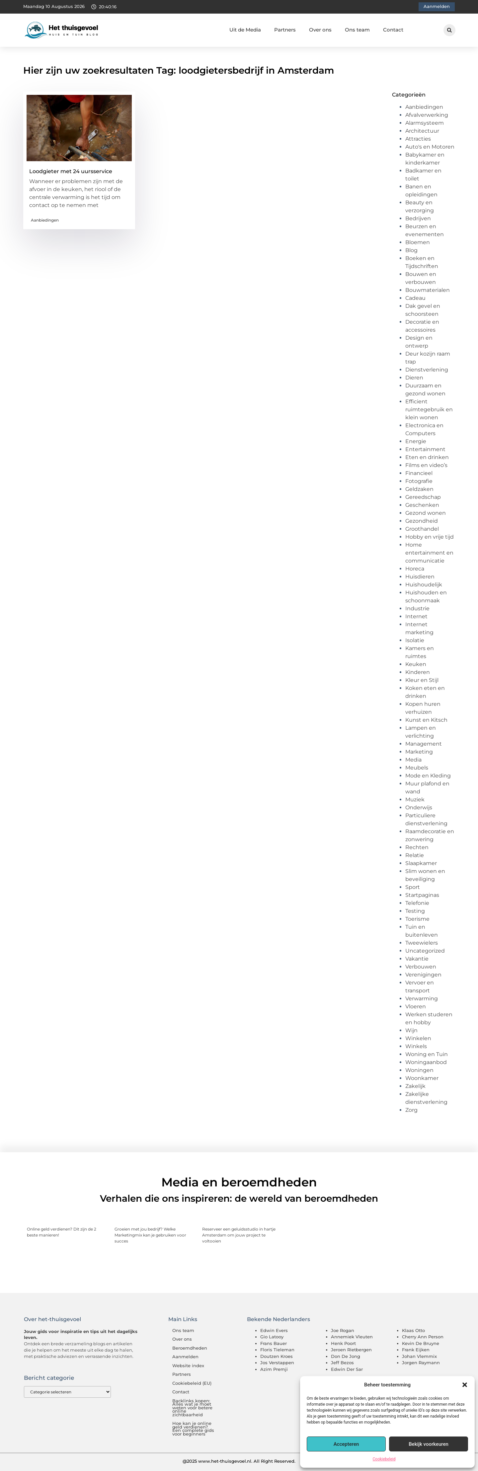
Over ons (320, 30)
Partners (285, 30)
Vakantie (417, 959)
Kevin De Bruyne (420, 1343)
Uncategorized (425, 951)
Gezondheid (421, 521)
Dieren (414, 377)
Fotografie (419, 481)
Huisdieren (420, 576)
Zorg (411, 1110)
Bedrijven (418, 218)
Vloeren (415, 1006)
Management (423, 744)
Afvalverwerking (426, 115)
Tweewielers (421, 943)
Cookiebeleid (384, 1459)
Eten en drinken (427, 457)
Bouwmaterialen (427, 290)
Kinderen (417, 672)
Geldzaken (419, 489)
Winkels (416, 1046)
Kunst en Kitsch (426, 720)
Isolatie (414, 640)
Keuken (415, 664)
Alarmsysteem (424, 123)
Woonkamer (421, 1078)
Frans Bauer (273, 1343)
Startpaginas (422, 895)
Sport (412, 887)
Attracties (418, 139)
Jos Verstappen (277, 1362)
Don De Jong (345, 1356)
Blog (411, 250)
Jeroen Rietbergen (351, 1349)
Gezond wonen (425, 513)
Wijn (411, 1030)
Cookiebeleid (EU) (191, 1383)
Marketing (419, 752)
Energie (415, 441)
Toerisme (417, 919)
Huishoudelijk (423, 584)
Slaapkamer (421, 863)
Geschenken (422, 505)
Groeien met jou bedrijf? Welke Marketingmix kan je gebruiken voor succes (150, 1235)
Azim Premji (274, 1369)
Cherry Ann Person (422, 1336)
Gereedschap (423, 497)
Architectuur (422, 131)
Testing (415, 911)
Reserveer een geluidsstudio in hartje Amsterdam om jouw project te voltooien (239, 1235)
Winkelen (418, 1038)
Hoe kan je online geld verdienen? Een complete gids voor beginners (193, 1429)
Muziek (415, 799)
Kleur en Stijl (421, 680)
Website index (188, 1365)
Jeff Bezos (342, 1362)
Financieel (419, 473)
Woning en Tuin (426, 1054)
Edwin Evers (274, 1330)
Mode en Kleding (428, 775)
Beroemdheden (189, 1348)
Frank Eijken (416, 1349)
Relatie (414, 855)
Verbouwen (420, 967)
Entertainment (425, 449)
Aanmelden (185, 1356)
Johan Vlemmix (419, 1356)
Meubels (416, 768)
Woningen (419, 1070)
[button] (464, 1384)
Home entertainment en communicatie (429, 553)
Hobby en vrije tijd (429, 537)
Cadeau (415, 298)
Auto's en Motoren (429, 147)
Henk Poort (343, 1343)
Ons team (357, 30)
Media (413, 760)
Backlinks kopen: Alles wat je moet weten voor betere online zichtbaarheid (192, 1407)
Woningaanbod (426, 1062)
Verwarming (421, 998)
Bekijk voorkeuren (428, 1444)
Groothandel (422, 529)
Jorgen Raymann (421, 1362)
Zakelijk (415, 1086)
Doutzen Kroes (276, 1356)
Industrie (417, 608)
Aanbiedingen (45, 220)
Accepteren (346, 1444)
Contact (393, 30)
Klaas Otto (413, 1330)
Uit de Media (245, 30)
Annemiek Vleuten (352, 1336)
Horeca (414, 569)
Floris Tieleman (277, 1349)
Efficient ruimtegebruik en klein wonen (429, 409)
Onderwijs (418, 807)
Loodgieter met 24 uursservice (70, 171)
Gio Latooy (271, 1336)
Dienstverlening (426, 370)
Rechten (417, 847)
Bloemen (417, 242)
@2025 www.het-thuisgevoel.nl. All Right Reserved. (239, 1461)
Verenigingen (423, 974)
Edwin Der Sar (347, 1369)
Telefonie (417, 903)
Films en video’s (426, 465)
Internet (416, 616)
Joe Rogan (342, 1330)
